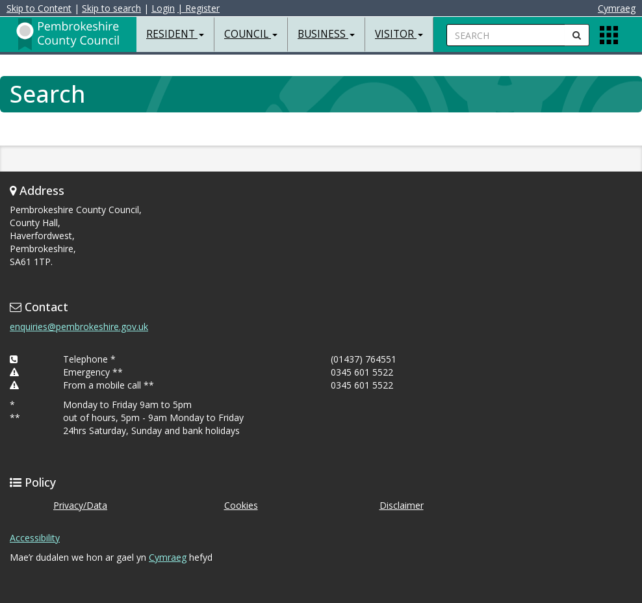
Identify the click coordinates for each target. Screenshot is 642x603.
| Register (198, 8)
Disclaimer (401, 505)
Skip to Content (38, 8)
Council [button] (250, 34)
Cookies (241, 505)
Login (163, 8)
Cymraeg (617, 8)
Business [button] (326, 34)
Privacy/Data (80, 505)
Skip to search (111, 8)
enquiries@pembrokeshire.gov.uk (79, 326)
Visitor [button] (399, 34)
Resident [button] (175, 34)
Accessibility (35, 538)
